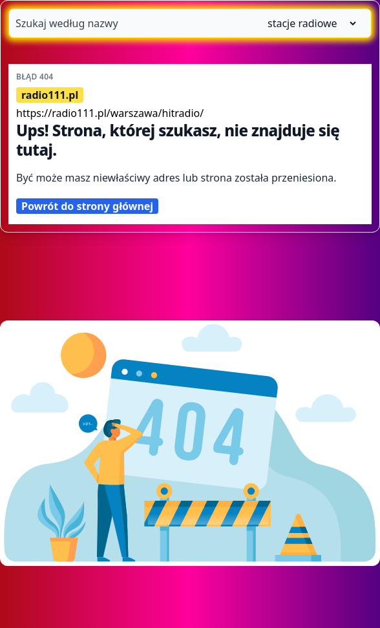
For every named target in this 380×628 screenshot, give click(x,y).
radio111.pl (49, 95)
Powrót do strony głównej (87, 206)
